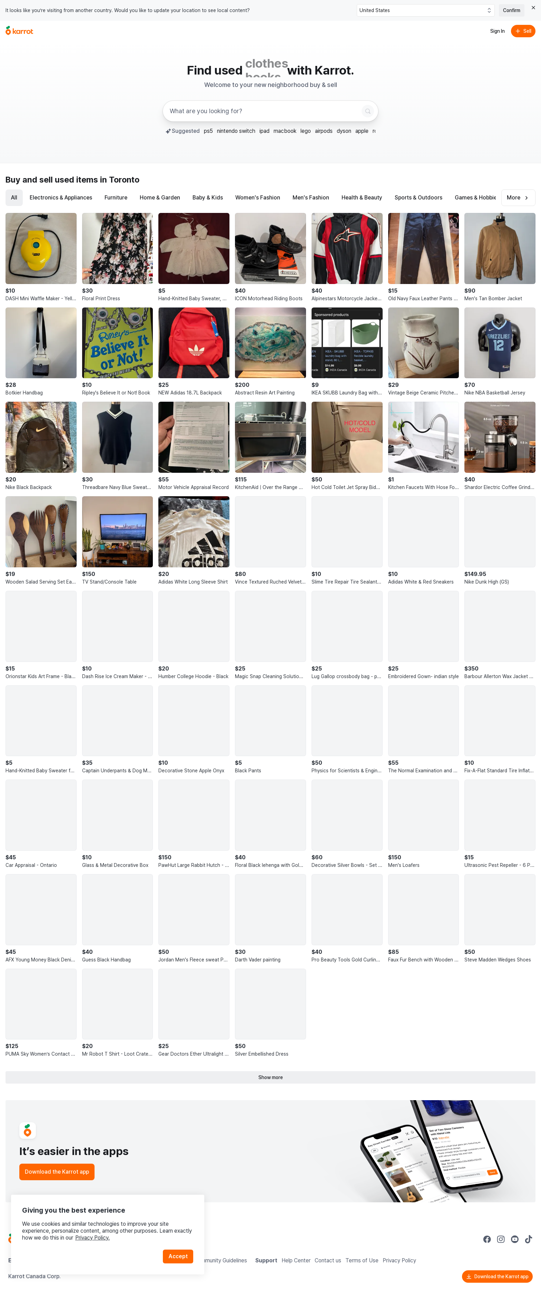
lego (306, 131)
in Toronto (119, 180)
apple (361, 131)
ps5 (208, 131)
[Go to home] (19, 31)
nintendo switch (236, 131)
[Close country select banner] (533, 7)
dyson (344, 131)
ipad (264, 131)
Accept (178, 1256)
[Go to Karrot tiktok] (528, 1239)
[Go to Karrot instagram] (501, 1239)
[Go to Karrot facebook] (487, 1239)
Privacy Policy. (92, 1237)
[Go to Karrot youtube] (515, 1239)
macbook (285, 131)
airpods (324, 131)
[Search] (368, 111)
